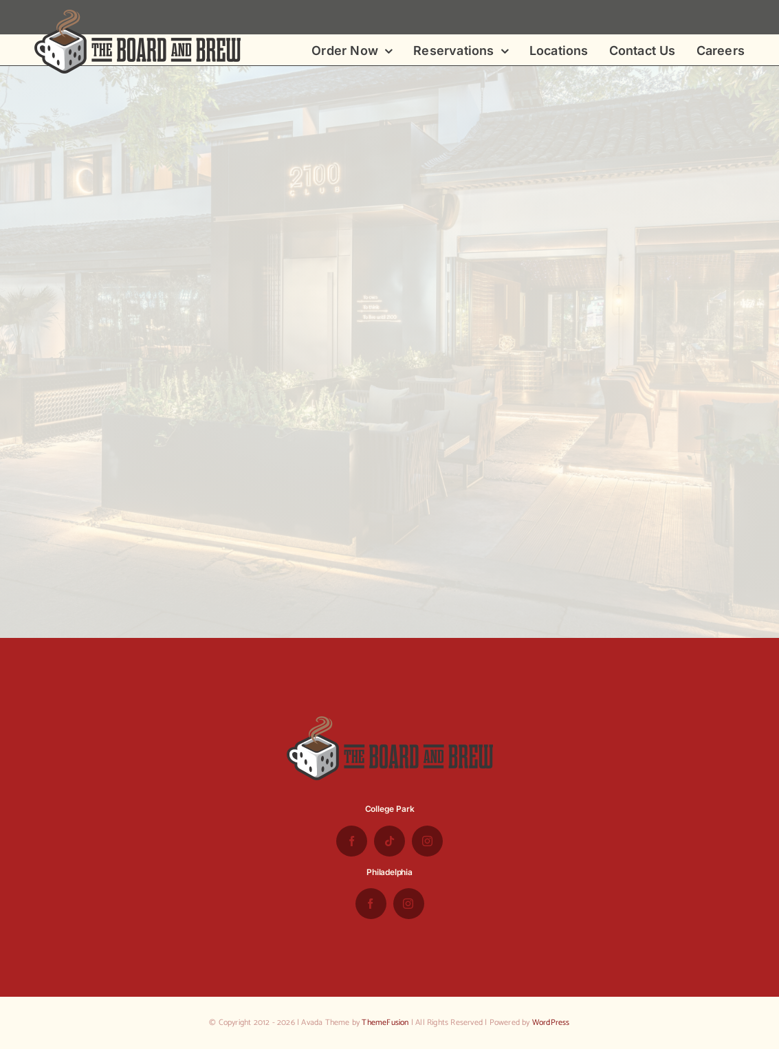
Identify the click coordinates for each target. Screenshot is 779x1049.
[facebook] (351, 841)
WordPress (551, 1022)
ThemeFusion (385, 1022)
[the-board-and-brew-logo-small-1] (137, 15)
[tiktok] (389, 841)
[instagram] (427, 841)
